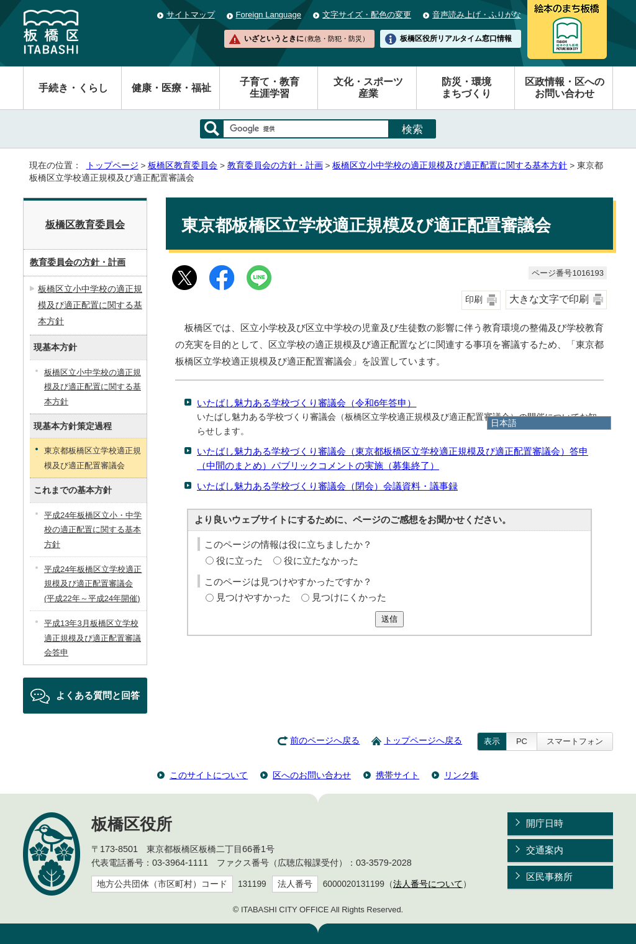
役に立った (239, 560)
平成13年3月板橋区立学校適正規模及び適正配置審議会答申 (92, 638)
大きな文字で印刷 (549, 299)
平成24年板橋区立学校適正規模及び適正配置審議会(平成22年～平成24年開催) (93, 584)
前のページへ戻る (325, 740)
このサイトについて (209, 775)
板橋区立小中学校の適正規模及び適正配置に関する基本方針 (449, 165)
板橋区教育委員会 (182, 165)
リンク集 (461, 775)
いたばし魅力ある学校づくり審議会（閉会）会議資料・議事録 (327, 486)
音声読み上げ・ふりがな (476, 14)
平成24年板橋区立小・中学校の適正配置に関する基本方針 (93, 530)
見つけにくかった (349, 597)
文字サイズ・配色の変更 (366, 14)
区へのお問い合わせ (312, 775)
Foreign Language (268, 14)
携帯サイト (397, 775)
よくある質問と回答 (98, 695)
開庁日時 (544, 823)
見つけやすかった (253, 597)
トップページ (112, 165)
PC (521, 741)
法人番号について (428, 884)
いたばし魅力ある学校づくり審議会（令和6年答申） (306, 402)
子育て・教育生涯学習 (269, 87)
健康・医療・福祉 (171, 88)
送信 (389, 619)
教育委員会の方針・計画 (275, 165)
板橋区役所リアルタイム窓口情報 (456, 38)
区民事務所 (549, 876)
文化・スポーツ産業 (368, 87)
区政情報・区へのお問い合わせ (564, 87)
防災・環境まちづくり (466, 87)
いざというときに (306, 38)
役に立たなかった (321, 560)
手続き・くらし (73, 88)
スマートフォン (575, 741)
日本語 (504, 423)
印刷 (474, 299)
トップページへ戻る (423, 740)
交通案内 (544, 850)
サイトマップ (190, 14)
